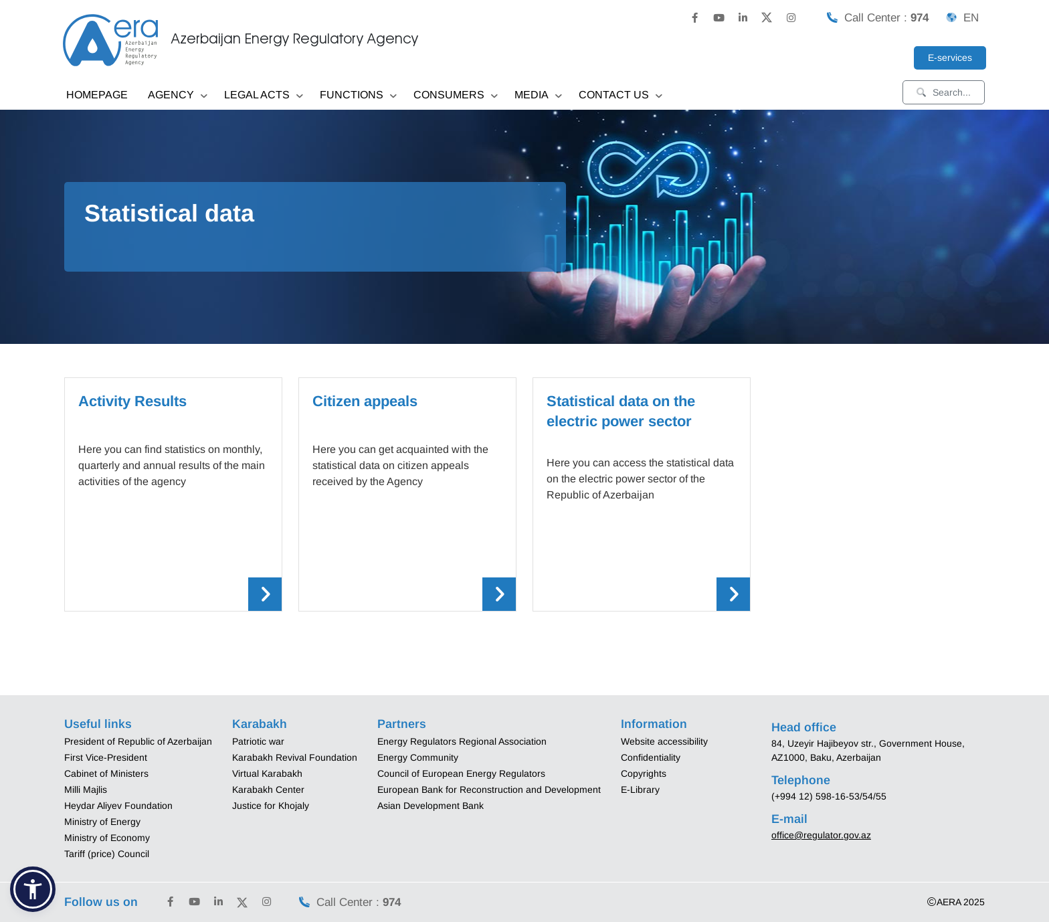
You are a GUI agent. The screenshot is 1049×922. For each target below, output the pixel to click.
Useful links (98, 724)
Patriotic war (258, 741)
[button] (32, 889)
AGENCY (177, 96)
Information (654, 724)
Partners (401, 724)
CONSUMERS (455, 96)
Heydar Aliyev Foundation (118, 805)
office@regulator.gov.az (821, 835)
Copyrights (643, 773)
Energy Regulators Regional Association (462, 741)
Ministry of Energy (102, 821)
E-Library (640, 789)
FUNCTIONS (358, 96)
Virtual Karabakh (267, 773)
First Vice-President (105, 757)
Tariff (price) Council (106, 853)
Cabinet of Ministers (106, 773)
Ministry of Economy (107, 837)
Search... (944, 92)
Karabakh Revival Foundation (294, 757)
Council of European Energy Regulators (461, 773)
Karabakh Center (268, 789)
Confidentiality (650, 757)
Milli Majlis (85, 789)
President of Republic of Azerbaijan (138, 741)
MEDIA (538, 96)
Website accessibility (664, 741)
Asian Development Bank (430, 805)
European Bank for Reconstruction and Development (489, 789)
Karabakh (259, 724)
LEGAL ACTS (263, 96)
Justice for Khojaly (270, 805)
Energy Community (417, 757)
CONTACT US (620, 96)
